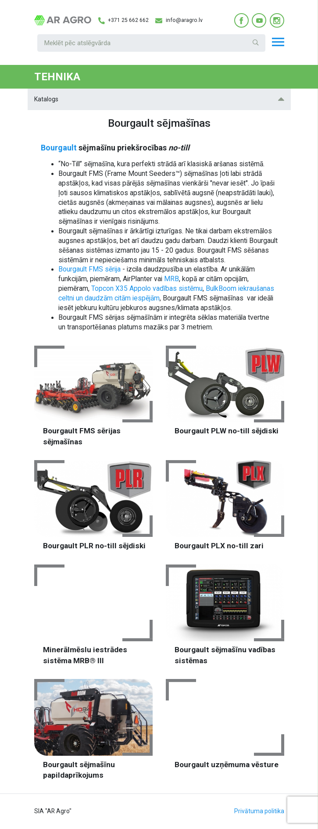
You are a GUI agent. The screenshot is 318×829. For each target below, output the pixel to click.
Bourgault (59, 147)
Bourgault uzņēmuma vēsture (227, 764)
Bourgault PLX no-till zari (219, 545)
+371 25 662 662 (123, 20)
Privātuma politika (259, 811)
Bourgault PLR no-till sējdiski (94, 545)
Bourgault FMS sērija (89, 269)
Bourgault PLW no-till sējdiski (227, 430)
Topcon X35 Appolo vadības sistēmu (147, 289)
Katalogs (159, 99)
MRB (171, 279)
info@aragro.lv (179, 20)
